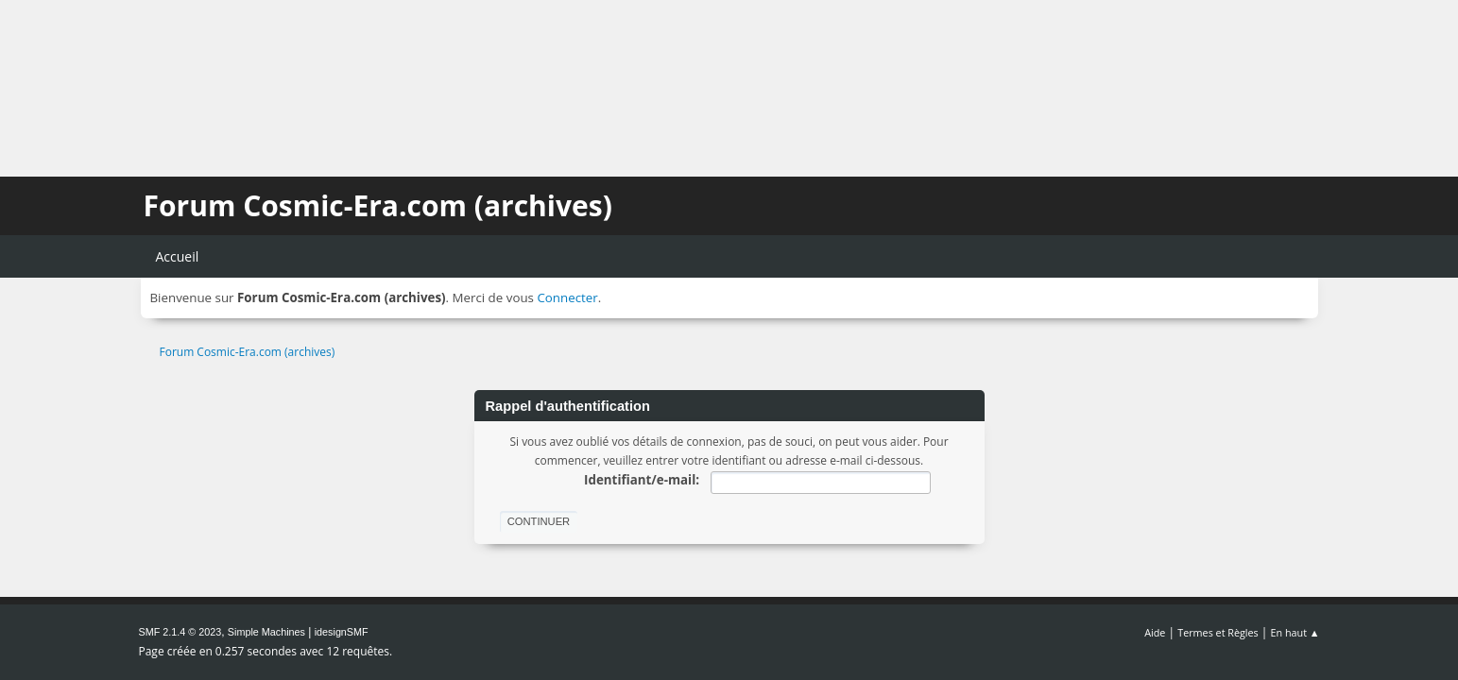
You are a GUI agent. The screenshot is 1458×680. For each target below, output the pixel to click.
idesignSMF (342, 632)
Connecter (567, 297)
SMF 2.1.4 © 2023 (180, 632)
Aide (1154, 632)
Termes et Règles (1218, 632)
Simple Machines (266, 632)
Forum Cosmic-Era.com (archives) (378, 205)
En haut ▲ (1295, 632)
